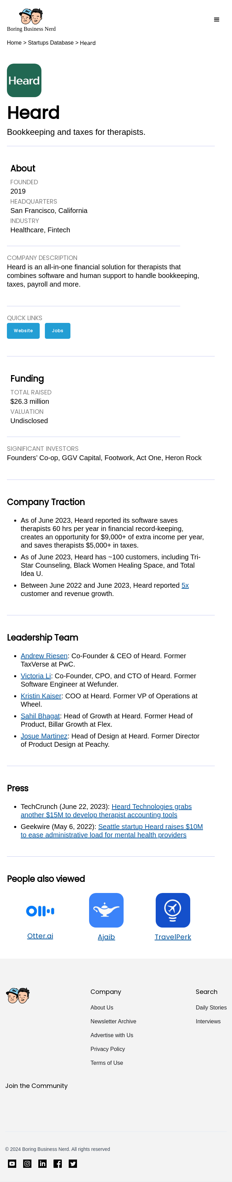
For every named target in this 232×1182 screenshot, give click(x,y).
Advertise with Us (111, 1035)
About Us (101, 1008)
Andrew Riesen (44, 656)
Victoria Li (36, 676)
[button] (217, 19)
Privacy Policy (107, 1049)
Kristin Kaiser (41, 696)
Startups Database (51, 43)
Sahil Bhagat (40, 716)
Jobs (58, 331)
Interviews (208, 1021)
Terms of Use (106, 1063)
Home (14, 43)
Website (23, 331)
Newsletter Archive (113, 1021)
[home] (31, 19)
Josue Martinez (44, 736)
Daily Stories (211, 1008)
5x (185, 585)
